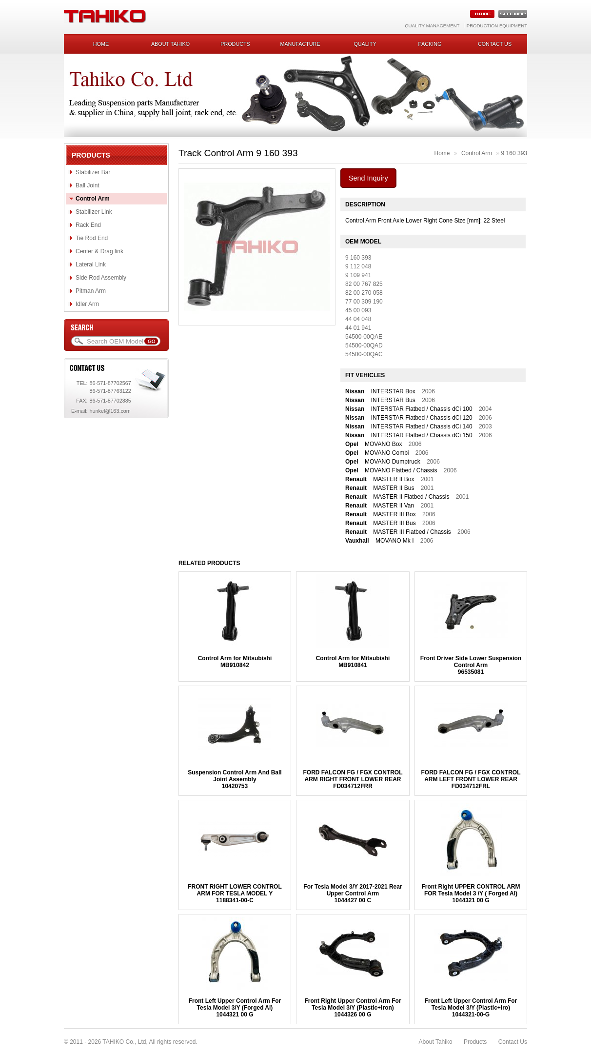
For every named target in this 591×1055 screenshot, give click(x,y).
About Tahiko (170, 44)
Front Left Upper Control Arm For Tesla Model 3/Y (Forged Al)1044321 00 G (235, 1007)
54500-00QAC (364, 354)
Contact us (495, 44)
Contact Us (512, 1041)
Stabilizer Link (94, 211)
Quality (365, 44)
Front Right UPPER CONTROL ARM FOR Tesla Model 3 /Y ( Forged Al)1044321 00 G (471, 893)
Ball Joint (87, 185)
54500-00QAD (364, 345)
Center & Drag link (99, 251)
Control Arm (93, 198)
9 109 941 (358, 275)
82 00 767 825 (364, 284)
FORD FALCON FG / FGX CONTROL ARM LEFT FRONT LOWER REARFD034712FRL (471, 779)
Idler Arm (87, 304)
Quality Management (432, 25)
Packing (430, 44)
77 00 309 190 (364, 301)
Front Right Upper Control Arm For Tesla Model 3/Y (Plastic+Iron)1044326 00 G (352, 1007)
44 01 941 (358, 328)
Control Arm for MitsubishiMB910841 (353, 662)
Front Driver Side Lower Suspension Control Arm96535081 (470, 665)
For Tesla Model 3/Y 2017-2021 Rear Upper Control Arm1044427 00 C (352, 893)
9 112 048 (358, 266)
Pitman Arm (91, 290)
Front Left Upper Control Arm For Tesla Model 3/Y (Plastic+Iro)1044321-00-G (471, 1007)
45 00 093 (358, 310)
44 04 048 (358, 319)
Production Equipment (497, 25)
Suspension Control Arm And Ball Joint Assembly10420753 (234, 779)
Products (235, 44)
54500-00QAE (363, 336)
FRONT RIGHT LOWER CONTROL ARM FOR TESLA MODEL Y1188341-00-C (235, 893)
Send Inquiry (368, 178)
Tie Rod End (92, 238)
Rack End (88, 225)
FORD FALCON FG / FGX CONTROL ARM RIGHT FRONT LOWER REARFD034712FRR (352, 779)
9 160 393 (514, 153)
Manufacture (300, 44)
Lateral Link (91, 264)
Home (101, 44)
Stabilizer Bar (93, 172)
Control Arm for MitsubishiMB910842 (235, 662)
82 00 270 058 (364, 292)
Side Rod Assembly (101, 277)
